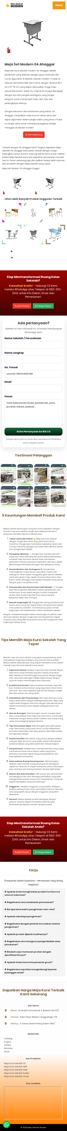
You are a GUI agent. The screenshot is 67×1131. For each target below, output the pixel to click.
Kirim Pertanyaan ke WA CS (33, 431)
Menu (59, 5)
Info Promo (22, 305)
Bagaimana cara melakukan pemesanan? (29, 902)
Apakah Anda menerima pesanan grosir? (29, 962)
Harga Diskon (43, 305)
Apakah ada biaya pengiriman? (23, 916)
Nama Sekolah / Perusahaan (33, 343)
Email (33, 386)
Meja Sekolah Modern (36, 1127)
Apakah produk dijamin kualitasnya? (26, 934)
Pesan (33, 410)
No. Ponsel (33, 372)
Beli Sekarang (33, 134)
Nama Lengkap (33, 357)
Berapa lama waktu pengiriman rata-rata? (30, 909)
